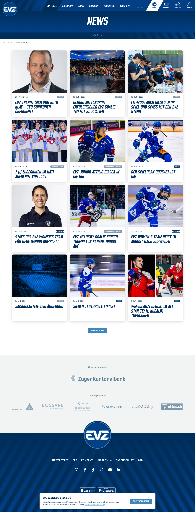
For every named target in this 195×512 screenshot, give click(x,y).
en (142, 8)
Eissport (67, 6)
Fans (81, 6)
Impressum (104, 460)
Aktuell (52, 6)
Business (109, 6)
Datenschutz (125, 460)
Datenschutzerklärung (94, 504)
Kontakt (87, 460)
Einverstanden (141, 501)
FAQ (74, 460)
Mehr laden (97, 330)
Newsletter (60, 460)
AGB (140, 460)
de (138, 8)
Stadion (93, 6)
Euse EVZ (125, 6)
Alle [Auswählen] (95, 35)
